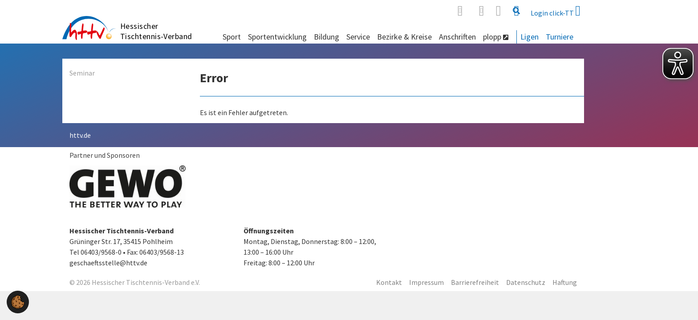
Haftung (564, 282)
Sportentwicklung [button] (277, 37)
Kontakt (389, 282)
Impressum (426, 282)
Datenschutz (525, 282)
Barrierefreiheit (475, 282)
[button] (17, 300)
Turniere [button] (559, 37)
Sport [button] (232, 37)
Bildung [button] (326, 37)
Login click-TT (555, 11)
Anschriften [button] (457, 37)
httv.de (80, 135)
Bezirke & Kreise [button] (404, 37)
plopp (495, 37)
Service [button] (358, 37)
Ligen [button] (529, 37)
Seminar (82, 72)
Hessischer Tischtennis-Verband (156, 31)
